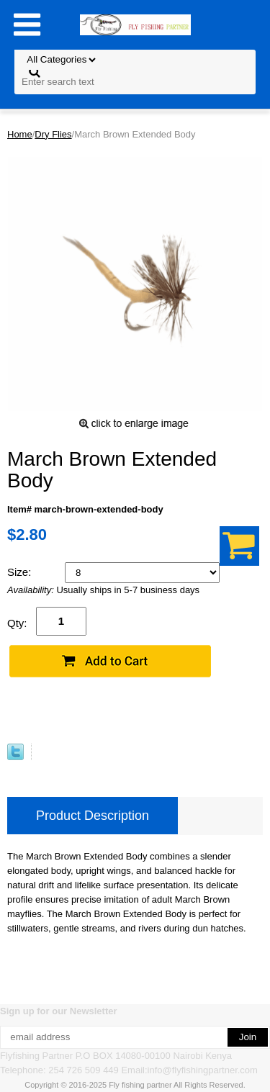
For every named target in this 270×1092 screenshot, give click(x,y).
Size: (21, 572)
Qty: (17, 623)
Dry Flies (53, 134)
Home (19, 134)
